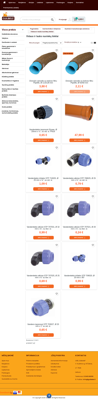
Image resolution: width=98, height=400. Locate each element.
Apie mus (12, 3)
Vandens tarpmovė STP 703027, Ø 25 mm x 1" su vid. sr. (43, 325)
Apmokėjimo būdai (33, 370)
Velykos (5, 38)
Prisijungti (63, 19)
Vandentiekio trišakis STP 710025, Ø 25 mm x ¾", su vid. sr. (43, 179)
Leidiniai (40, 3)
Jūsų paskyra (58, 355)
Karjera (70, 3)
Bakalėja (5, 64)
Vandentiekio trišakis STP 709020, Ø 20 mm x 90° (79, 276)
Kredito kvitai (56, 367)
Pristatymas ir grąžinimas (35, 367)
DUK (27, 373)
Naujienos (22, 3)
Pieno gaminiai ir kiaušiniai (9, 47)
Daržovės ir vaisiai (9, 42)
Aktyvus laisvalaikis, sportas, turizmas (10, 102)
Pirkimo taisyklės (32, 361)
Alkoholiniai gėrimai (10, 72)
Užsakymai (55, 364)
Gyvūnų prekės (8, 85)
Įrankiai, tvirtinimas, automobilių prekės (10, 112)
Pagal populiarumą (52, 43)
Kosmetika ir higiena (10, 81)
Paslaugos (61, 3)
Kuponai (54, 373)
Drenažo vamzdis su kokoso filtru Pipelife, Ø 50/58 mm (79, 82)
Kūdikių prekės (8, 77)
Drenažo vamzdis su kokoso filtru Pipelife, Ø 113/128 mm (43, 82)
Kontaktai (79, 3)
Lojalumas (50, 3)
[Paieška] (37, 20)
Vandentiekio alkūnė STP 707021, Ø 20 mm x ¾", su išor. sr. (79, 228)
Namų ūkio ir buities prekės (10, 90)
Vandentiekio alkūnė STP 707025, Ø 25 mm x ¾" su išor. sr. (43, 276)
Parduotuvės (6, 376)
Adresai (54, 370)
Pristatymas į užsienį (11, 8)
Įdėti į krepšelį (43, 91)
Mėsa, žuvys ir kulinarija (7, 59)
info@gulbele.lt (89, 379)
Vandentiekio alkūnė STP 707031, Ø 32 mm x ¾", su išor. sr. (43, 228)
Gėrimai (5, 68)
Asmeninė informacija (59, 361)
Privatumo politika (33, 364)
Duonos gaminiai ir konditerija (10, 53)
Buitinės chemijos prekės (9, 96)
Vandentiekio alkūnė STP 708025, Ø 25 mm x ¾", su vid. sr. (79, 179)
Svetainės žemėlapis (34, 376)
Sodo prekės (7, 107)
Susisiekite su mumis (9, 379)
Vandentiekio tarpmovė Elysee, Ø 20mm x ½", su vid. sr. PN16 (43, 130)
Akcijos (31, 3)
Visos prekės (9, 29)
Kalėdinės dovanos (10, 34)
